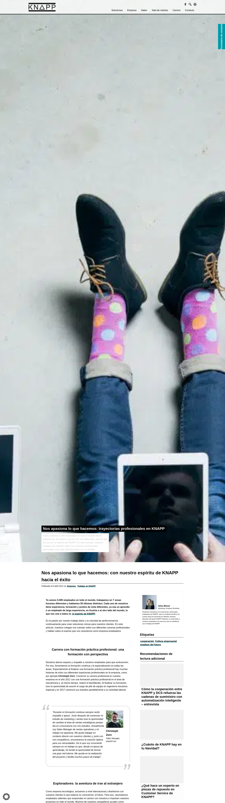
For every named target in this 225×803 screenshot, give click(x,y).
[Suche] (190, 4)
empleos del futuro (150, 644)
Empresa (131, 10)
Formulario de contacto (221, 36)
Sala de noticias (160, 10)
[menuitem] (117, 10)
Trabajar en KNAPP (86, 586)
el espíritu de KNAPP (83, 614)
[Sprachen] (195, 4)
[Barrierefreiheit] (185, 4)
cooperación (147, 641)
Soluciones (117, 10)
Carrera (176, 10)
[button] (6, 796)
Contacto (189, 10)
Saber (144, 10)
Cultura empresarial (166, 641)
